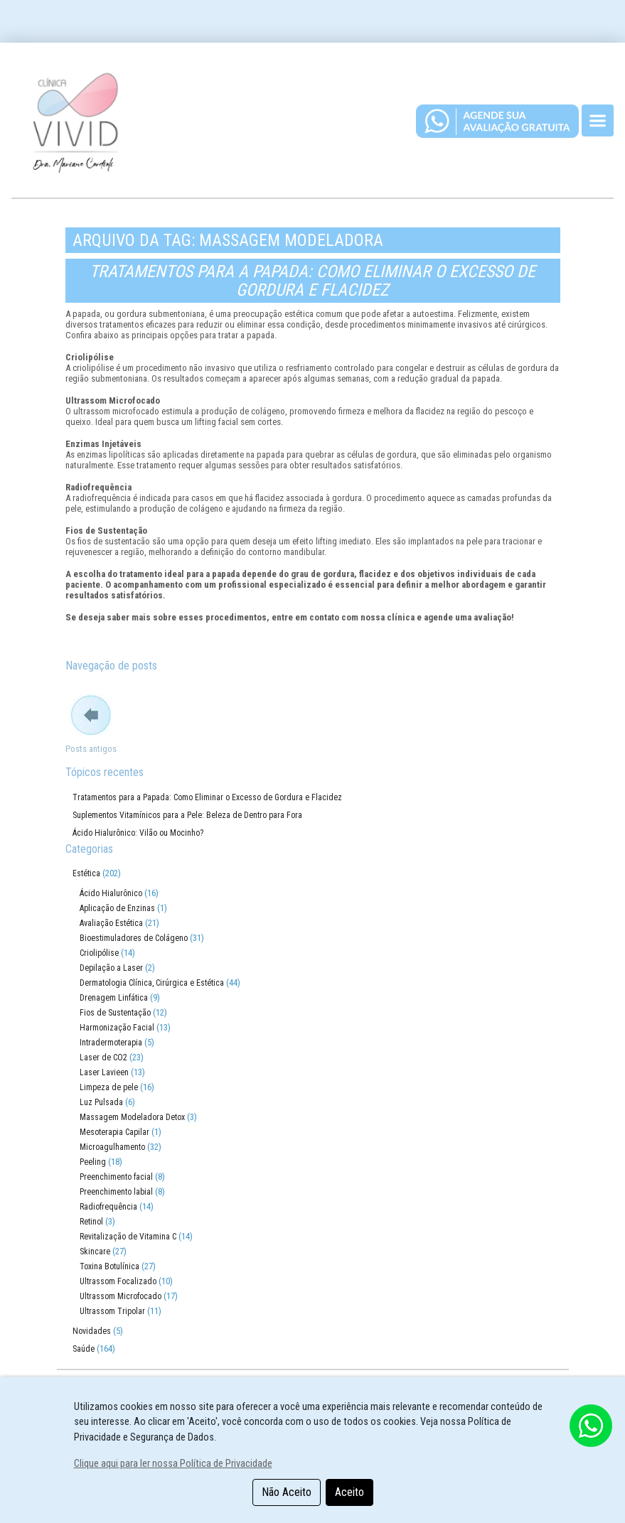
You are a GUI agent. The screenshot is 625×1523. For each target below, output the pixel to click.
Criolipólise (99, 953)
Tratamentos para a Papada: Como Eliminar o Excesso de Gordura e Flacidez (312, 281)
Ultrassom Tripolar (112, 1311)
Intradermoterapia (111, 1043)
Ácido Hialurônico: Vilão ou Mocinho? (138, 833)
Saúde (84, 1349)
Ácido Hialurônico (111, 893)
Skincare (95, 1251)
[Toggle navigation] (598, 120)
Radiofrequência (108, 1207)
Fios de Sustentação (115, 1013)
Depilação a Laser (111, 968)
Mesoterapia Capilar (114, 1132)
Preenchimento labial (116, 1192)
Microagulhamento (112, 1147)
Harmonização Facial (117, 1028)
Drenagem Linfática (114, 998)
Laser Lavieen (104, 1072)
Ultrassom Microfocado (120, 1296)
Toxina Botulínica (109, 1266)
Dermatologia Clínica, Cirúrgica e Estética (152, 983)
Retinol (91, 1222)
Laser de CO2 (103, 1057)
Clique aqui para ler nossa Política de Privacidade (173, 1464)
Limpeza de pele (109, 1087)
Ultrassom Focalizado (118, 1281)
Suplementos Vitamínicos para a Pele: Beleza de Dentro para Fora (187, 815)
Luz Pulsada (101, 1102)
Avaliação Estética (111, 923)
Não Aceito (286, 1492)
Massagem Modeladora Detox (132, 1117)
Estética (86, 873)
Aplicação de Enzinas (117, 908)
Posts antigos (91, 748)
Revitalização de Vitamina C (128, 1237)
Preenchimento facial (116, 1177)
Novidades (92, 1331)
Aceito (349, 1492)
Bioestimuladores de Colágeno (134, 938)
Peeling (93, 1162)
